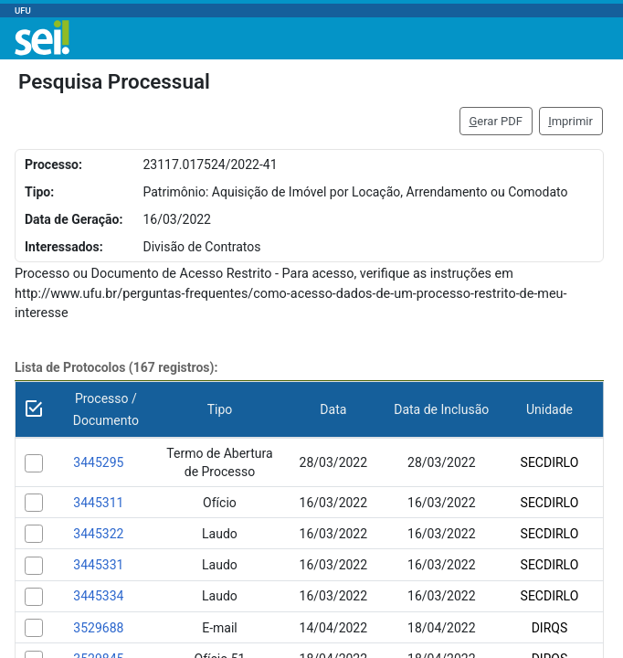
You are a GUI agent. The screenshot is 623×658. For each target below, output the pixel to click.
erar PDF (496, 121)
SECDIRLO (550, 462)
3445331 (98, 564)
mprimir (570, 121)
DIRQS (550, 628)
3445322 (98, 533)
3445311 (98, 502)
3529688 (98, 628)
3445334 (98, 596)
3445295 (98, 462)
